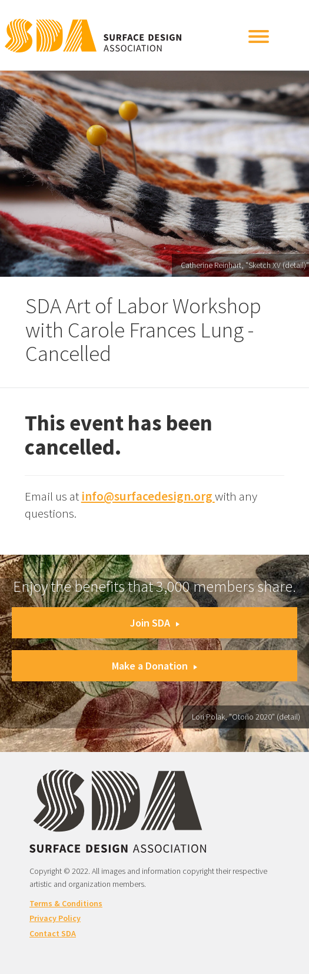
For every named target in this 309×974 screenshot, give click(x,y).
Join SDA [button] (155, 623)
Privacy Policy (55, 918)
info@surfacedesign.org (148, 496)
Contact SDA (52, 933)
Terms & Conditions (65, 903)
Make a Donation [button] (154, 665)
